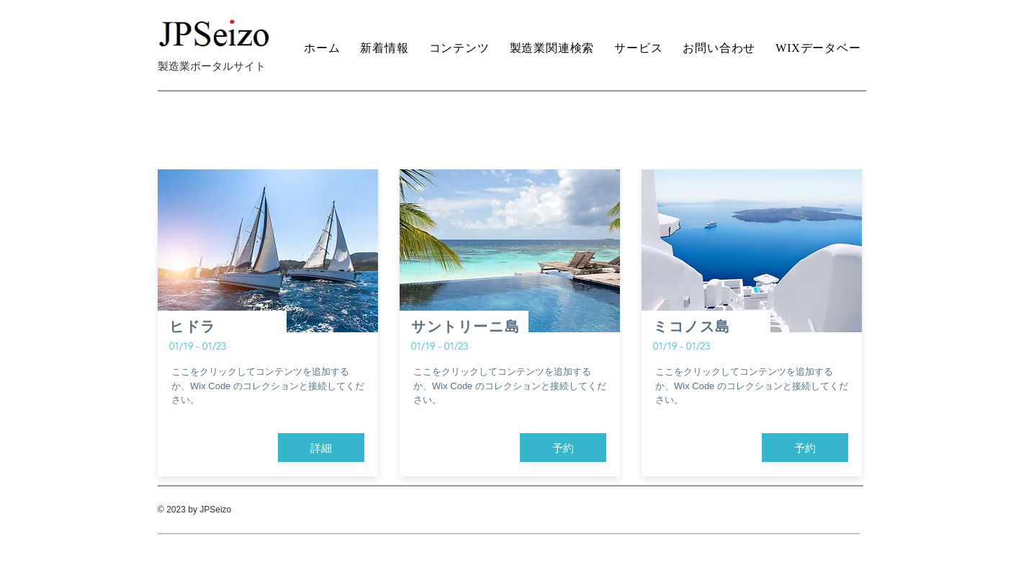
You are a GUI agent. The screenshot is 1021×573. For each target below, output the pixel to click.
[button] (321, 447)
